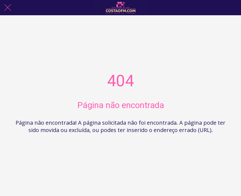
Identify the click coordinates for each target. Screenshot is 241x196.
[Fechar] (7, 7)
